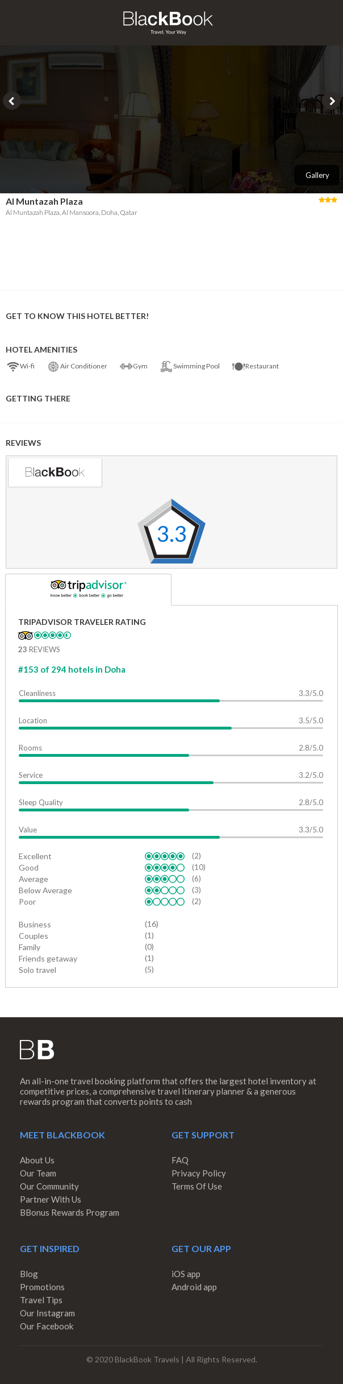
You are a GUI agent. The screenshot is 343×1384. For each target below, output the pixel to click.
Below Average (45, 890)
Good (29, 867)
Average (33, 879)
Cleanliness (37, 693)
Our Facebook (46, 1326)
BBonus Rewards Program (69, 1212)
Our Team (38, 1173)
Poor (27, 901)
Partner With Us (50, 1199)
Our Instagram (47, 1313)
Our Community (49, 1186)
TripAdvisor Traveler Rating (82, 622)
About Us (37, 1160)
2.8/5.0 (311, 747)
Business (35, 924)
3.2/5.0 (311, 775)
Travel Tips (41, 1300)
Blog (29, 1274)
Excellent (35, 856)
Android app (194, 1287)
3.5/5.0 (311, 720)
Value (28, 829)
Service (31, 775)
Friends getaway (48, 958)
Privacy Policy (199, 1173)
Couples (33, 935)
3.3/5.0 (311, 693)
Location (33, 720)
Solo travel (37, 970)
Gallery (317, 175)
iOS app (186, 1274)
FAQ (180, 1160)
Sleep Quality (41, 802)
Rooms (30, 747)
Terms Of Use (197, 1186)
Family (29, 947)
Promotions (42, 1287)
